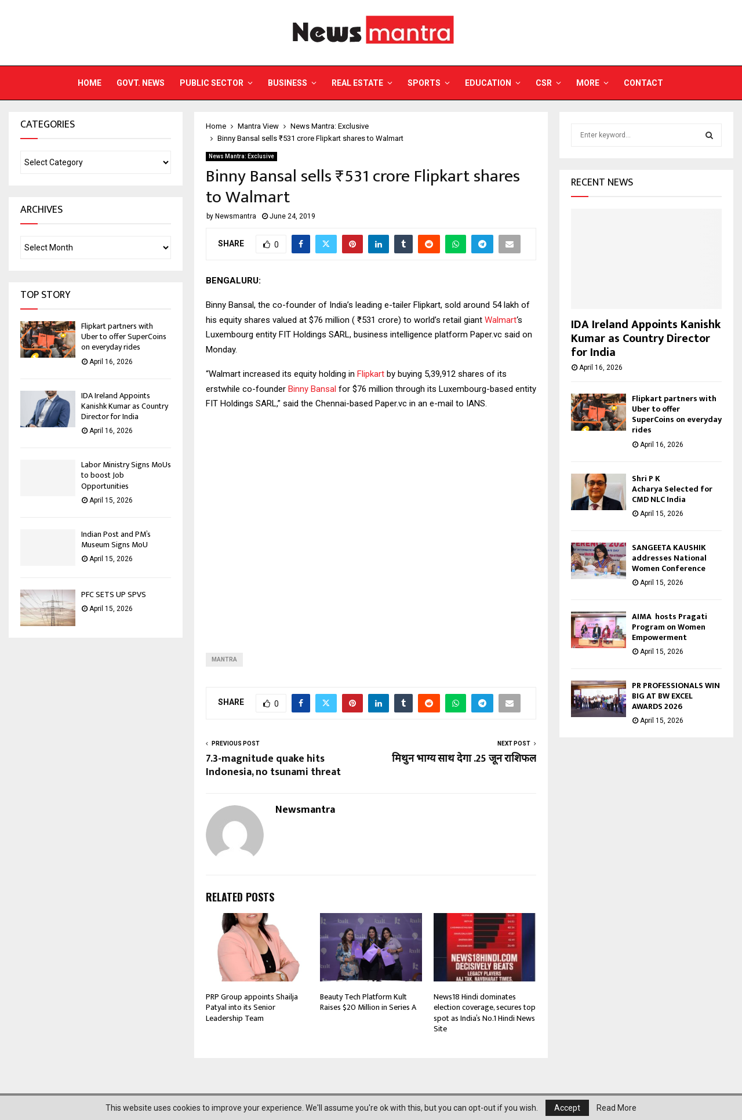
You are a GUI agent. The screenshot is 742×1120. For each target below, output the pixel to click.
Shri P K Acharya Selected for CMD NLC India (672, 489)
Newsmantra (235, 216)
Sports (424, 83)
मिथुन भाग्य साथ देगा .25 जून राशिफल (464, 759)
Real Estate (357, 83)
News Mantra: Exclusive (241, 156)
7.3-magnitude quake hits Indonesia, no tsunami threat (273, 765)
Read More (616, 1108)
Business (287, 83)
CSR (544, 83)
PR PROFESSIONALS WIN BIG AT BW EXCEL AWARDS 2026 (676, 696)
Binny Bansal (312, 389)
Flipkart (372, 374)
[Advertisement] (371, 522)
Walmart (501, 320)
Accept (567, 1107)
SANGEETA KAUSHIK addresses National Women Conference (669, 558)
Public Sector (211, 83)
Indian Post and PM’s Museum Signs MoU (116, 539)
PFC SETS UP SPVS (113, 594)
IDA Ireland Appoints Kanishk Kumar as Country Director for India (124, 406)
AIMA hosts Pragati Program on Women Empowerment (669, 627)
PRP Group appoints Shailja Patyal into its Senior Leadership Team (252, 1007)
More (587, 83)
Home (89, 83)
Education (488, 83)
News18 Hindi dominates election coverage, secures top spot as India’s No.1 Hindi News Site (485, 1012)
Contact (643, 83)
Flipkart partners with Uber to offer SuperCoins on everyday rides (123, 336)
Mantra (224, 659)
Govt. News (141, 83)
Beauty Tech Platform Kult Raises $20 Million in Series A (369, 1002)
